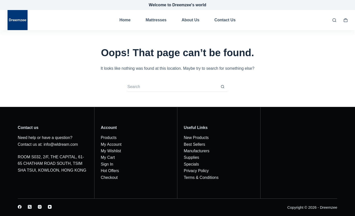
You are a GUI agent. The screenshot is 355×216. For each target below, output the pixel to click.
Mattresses (156, 20)
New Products (196, 137)
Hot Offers (110, 171)
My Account (111, 144)
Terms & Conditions (201, 177)
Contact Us (224, 20)
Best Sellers (194, 144)
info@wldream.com (61, 144)
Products (108, 137)
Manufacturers (196, 151)
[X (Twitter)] (30, 207)
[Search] (334, 20)
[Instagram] (40, 207)
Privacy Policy (196, 171)
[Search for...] (172, 87)
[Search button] (222, 87)
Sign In (107, 164)
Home (125, 20)
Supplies (191, 157)
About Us (190, 20)
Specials (191, 164)
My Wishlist (111, 151)
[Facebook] (20, 207)
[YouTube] (50, 207)
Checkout (109, 177)
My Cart (108, 157)
